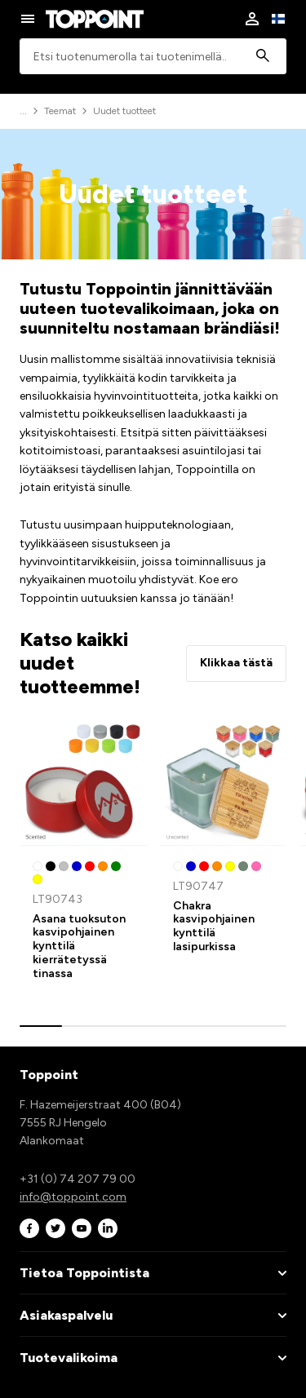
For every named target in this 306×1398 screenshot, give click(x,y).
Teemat (60, 111)
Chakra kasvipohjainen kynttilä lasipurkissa (214, 926)
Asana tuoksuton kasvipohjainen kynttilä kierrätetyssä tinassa (79, 946)
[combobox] (153, 56)
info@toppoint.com (73, 1197)
